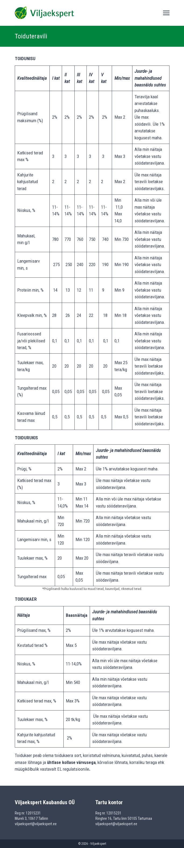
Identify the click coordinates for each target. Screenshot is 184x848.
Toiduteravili (31, 36)
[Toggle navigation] (166, 12)
